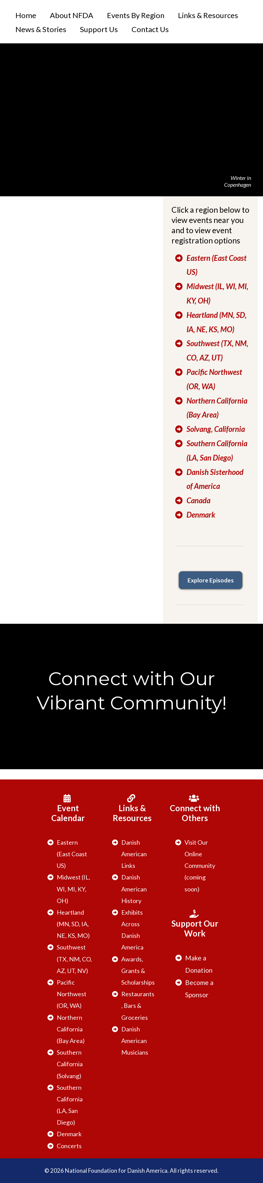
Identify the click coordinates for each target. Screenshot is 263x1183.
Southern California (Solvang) (70, 1063)
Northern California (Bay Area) (71, 1029)
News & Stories (40, 29)
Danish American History (134, 888)
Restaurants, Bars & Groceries (137, 1005)
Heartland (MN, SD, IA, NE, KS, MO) (73, 924)
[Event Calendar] (68, 808)
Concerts (69, 1146)
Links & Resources (208, 15)
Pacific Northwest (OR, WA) (71, 993)
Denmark (69, 1134)
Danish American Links (134, 854)
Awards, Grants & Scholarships (138, 970)
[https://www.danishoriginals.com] (210, 558)
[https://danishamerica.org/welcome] (33, 60)
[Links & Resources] (132, 808)
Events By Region (135, 15)
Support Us (99, 29)
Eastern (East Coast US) (72, 854)
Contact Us (150, 29)
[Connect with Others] (194, 808)
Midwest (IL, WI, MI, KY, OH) (73, 888)
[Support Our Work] (194, 924)
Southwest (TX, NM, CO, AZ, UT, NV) (74, 958)
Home (25, 15)
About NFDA (71, 15)
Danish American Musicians (134, 1040)
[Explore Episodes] (211, 580)
